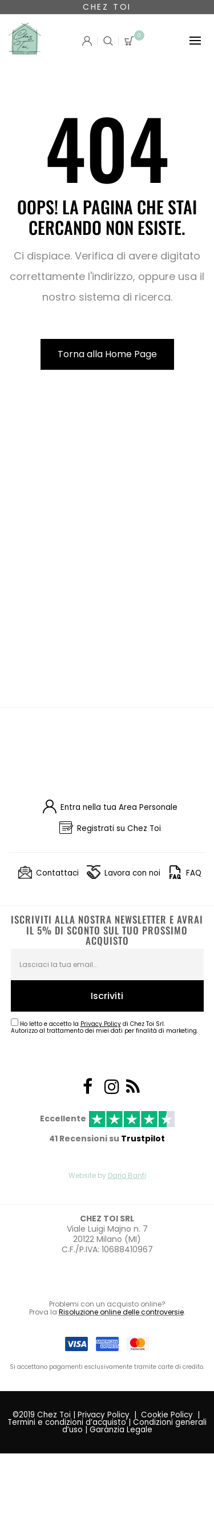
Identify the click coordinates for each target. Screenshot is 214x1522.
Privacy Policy (104, 1414)
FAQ (193, 873)
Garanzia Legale (121, 1429)
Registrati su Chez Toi (119, 828)
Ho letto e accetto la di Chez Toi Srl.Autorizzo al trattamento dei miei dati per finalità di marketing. (104, 1027)
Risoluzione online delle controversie (121, 1312)
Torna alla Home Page (107, 354)
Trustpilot (143, 1138)
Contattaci (57, 873)
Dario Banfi (127, 1175)
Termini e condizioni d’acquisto (66, 1422)
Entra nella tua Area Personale (118, 807)
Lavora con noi (132, 873)
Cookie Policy (167, 1414)
